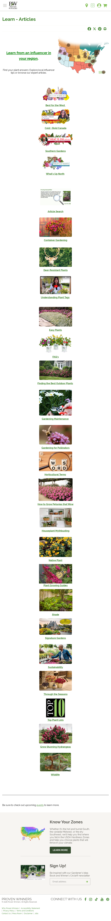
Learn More (60, 850)
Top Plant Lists (56, 720)
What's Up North (55, 173)
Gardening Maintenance (55, 419)
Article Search (55, 211)
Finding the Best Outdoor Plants (55, 383)
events (40, 805)
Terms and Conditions (25, 911)
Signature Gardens (55, 638)
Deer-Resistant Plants (56, 270)
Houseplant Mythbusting (55, 530)
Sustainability (55, 667)
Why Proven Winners (10, 908)
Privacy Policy (8, 911)
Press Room (17, 913)
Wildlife (55, 774)
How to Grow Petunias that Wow (55, 504)
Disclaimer (28, 913)
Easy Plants (55, 330)
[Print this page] (105, 29)
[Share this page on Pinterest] (99, 29)
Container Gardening (55, 240)
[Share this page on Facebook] (89, 29)
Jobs (36, 913)
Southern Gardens (55, 151)
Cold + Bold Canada (55, 128)
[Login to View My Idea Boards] (93, 4)
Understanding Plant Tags (55, 297)
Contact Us (6, 913)
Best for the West (55, 105)
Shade (55, 614)
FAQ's (55, 357)
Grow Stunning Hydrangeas (55, 746)
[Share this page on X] (94, 29)
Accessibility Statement (30, 908)
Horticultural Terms (55, 474)
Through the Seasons (55, 694)
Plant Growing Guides (56, 585)
